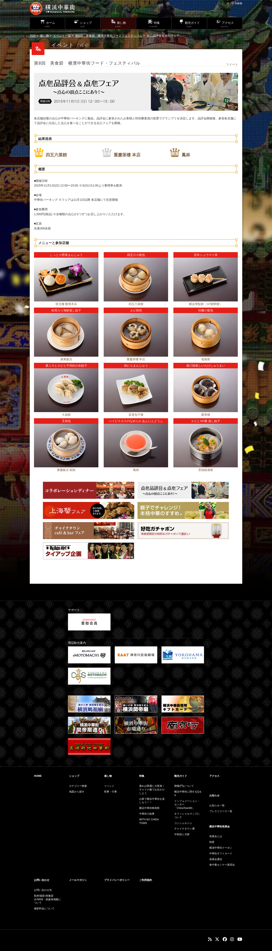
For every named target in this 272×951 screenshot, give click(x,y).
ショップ (74, 775)
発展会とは (215, 836)
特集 (141, 775)
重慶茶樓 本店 (127, 155)
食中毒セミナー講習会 (222, 864)
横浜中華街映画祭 (149, 808)
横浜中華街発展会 (219, 826)
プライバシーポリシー (117, 880)
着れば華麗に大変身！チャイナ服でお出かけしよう (152, 789)
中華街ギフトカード (220, 853)
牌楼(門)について (184, 785)
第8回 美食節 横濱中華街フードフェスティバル (108, 35)
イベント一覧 (62, 35)
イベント (109, 785)
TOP (33, 35)
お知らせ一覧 (217, 805)
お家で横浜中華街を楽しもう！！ (152, 800)
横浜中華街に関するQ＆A (188, 793)
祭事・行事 (110, 791)
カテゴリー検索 (78, 785)
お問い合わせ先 (43, 890)
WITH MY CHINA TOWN (149, 821)
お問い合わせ (41, 880)
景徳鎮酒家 (205, 470)
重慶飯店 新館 (66, 470)
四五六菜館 (56, 155)
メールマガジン (78, 880)
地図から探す (76, 791)
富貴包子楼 (136, 414)
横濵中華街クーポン (220, 847)
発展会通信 (215, 859)
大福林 (66, 414)
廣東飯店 (66, 359)
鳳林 (186, 155)
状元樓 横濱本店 (66, 304)
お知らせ (214, 795)
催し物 (44, 35)
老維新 (205, 359)
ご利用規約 (145, 880)
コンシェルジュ (183, 823)
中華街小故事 (146, 813)
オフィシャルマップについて (187, 815)
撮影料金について (44, 908)
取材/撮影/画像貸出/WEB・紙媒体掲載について (47, 899)
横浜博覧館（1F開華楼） (205, 304)
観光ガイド (180, 775)
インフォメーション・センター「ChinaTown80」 (187, 805)
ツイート (232, 64)
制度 (211, 842)
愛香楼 (205, 414)
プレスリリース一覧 (220, 811)
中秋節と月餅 (182, 834)
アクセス (214, 775)
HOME (38, 775)
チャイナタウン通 (184, 828)
